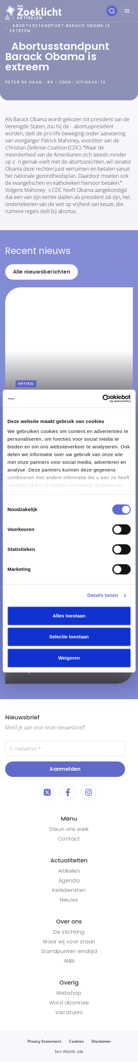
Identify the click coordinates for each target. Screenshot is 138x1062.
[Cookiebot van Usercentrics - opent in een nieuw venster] (102, 398)
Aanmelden (65, 769)
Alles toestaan (69, 615)
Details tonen (102, 595)
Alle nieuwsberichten (41, 271)
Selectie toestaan (69, 636)
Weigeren (69, 658)
